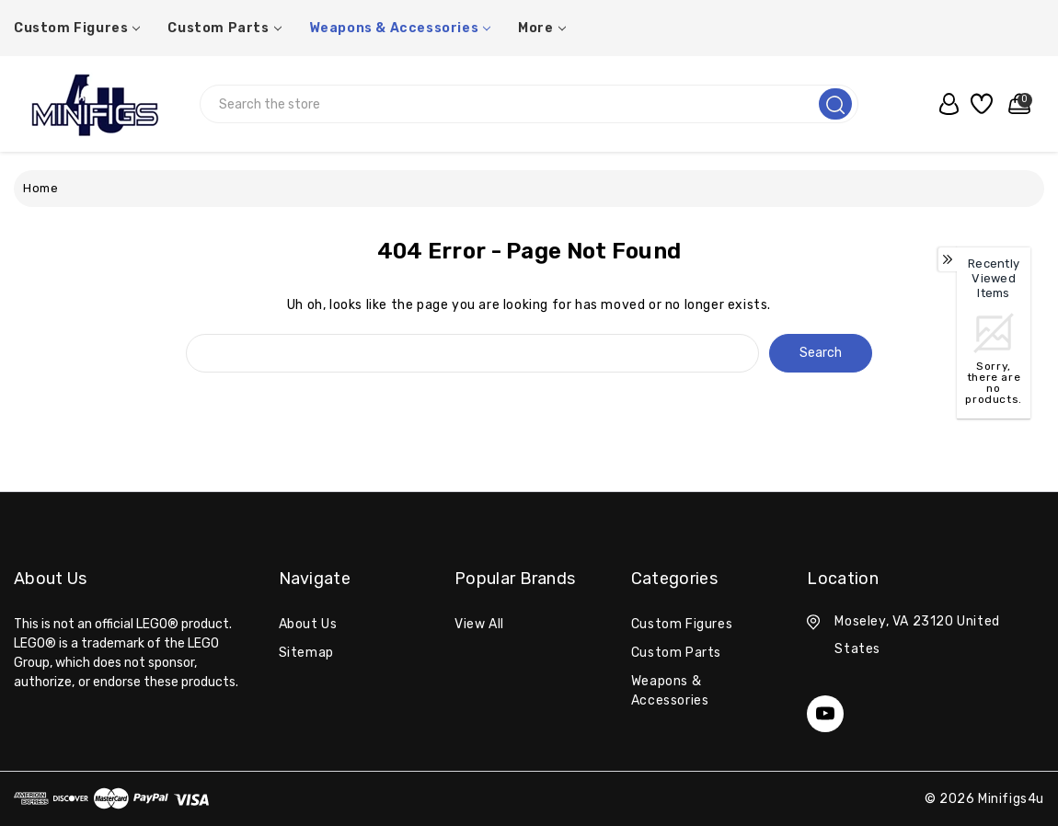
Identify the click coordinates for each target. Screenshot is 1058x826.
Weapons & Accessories (400, 28)
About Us (308, 624)
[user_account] (945, 104)
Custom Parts (224, 28)
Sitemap (306, 652)
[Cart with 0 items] (1015, 104)
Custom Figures (77, 28)
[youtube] (825, 713)
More (541, 28)
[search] (835, 104)
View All (479, 624)
